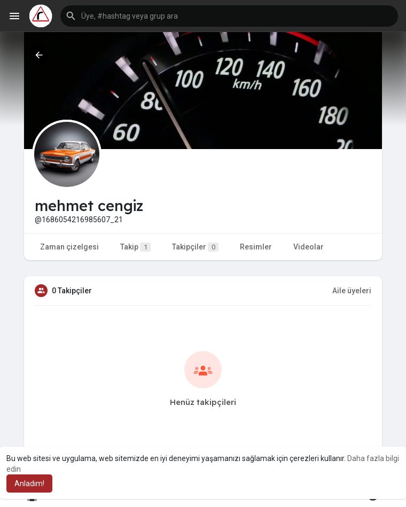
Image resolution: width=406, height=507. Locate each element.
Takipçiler (195, 247)
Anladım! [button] (29, 483)
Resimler (256, 247)
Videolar (308, 247)
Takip (135, 247)
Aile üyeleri (351, 290)
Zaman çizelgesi (69, 247)
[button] (229, 16)
